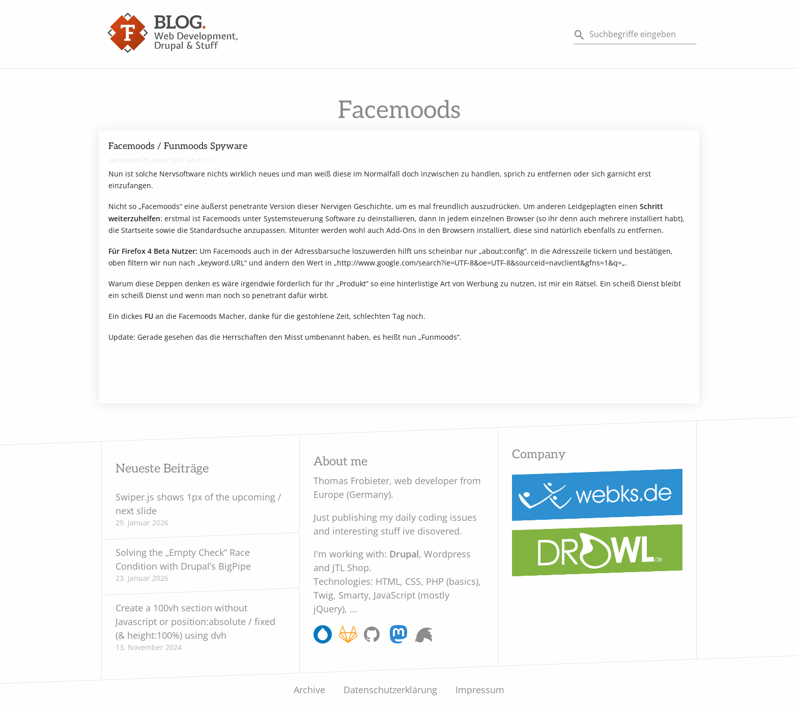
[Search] (635, 34)
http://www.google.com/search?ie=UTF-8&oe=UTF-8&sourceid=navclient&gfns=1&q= (479, 263)
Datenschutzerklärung (390, 690)
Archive (309, 690)
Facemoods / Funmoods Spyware (177, 146)
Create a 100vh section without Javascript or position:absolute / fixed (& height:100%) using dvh (195, 621)
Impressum (479, 690)
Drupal (404, 554)
